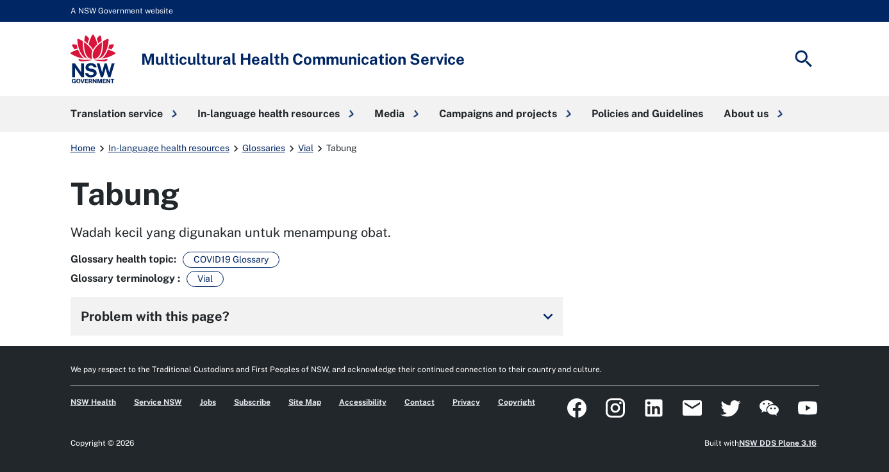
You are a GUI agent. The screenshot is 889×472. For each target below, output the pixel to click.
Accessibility (362, 402)
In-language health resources (168, 148)
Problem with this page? (319, 316)
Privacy (466, 402)
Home (83, 148)
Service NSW (158, 402)
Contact (419, 402)
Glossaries (263, 148)
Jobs (208, 402)
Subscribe (252, 402)
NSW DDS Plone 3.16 (778, 443)
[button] (123, 114)
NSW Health (93, 402)
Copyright (516, 402)
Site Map (304, 402)
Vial (305, 148)
